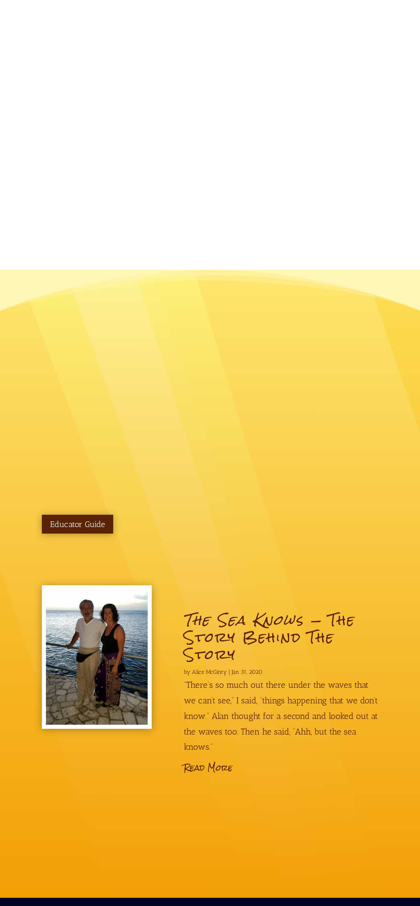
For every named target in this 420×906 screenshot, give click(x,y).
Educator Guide (77, 524)
